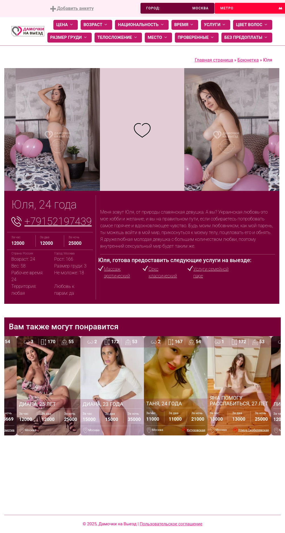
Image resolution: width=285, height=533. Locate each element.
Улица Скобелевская (253, 430)
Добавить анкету (72, 9)
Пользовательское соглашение (171, 523)
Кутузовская (196, 430)
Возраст (96, 25)
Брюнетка (248, 60)
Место (158, 38)
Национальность (141, 25)
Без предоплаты (246, 38)
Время (185, 25)
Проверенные (197, 38)
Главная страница (214, 60)
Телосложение (118, 38)
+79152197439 (58, 221)
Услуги (215, 25)
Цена (65, 25)
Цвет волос (252, 25)
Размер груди (69, 38)
